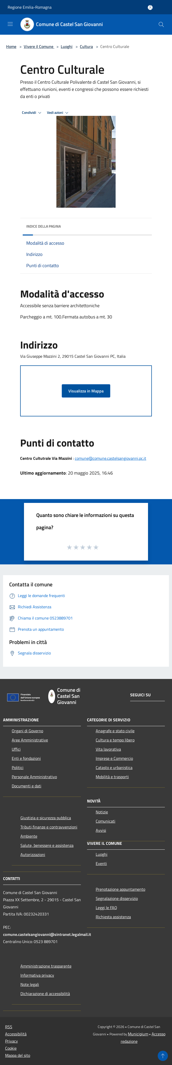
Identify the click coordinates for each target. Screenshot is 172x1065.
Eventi (101, 863)
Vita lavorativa (108, 749)
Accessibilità (16, 1034)
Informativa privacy (37, 975)
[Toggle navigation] (10, 24)
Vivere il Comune (39, 46)
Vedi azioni (58, 113)
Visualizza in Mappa (86, 391)
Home (11, 46)
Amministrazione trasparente (45, 966)
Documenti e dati (26, 786)
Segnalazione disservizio (117, 898)
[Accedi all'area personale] (150, 8)
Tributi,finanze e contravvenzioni (48, 827)
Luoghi (66, 46)
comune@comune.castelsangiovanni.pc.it (110, 458)
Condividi (32, 113)
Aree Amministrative (30, 740)
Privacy (11, 1041)
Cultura (86, 46)
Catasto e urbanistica (114, 767)
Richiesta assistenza (113, 917)
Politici (17, 767)
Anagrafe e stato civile (115, 731)
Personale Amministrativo (34, 777)
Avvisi (101, 830)
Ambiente (28, 836)
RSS (8, 1027)
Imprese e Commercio (114, 758)
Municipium (138, 1034)
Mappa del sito (17, 1055)
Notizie (102, 812)
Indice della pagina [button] (43, 226)
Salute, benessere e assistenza (46, 845)
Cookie (11, 1048)
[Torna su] (163, 1056)
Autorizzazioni (32, 854)
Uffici (16, 749)
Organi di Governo (27, 731)
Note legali (29, 984)
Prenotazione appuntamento (120, 889)
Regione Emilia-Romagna (30, 7)
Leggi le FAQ (106, 908)
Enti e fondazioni (26, 758)
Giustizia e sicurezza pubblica (45, 818)
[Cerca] (161, 24)
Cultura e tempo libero (115, 740)
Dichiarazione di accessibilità (45, 993)
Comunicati (105, 821)
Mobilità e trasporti (112, 777)
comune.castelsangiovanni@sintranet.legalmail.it (47, 934)
